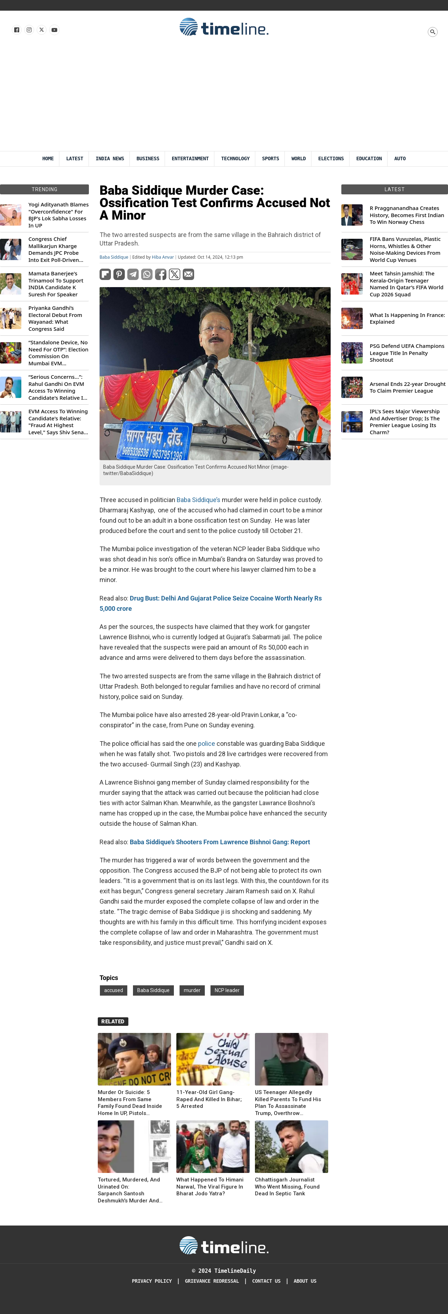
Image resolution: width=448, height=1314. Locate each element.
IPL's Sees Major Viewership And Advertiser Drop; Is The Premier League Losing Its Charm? (405, 422)
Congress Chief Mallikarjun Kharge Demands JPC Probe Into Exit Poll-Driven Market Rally (53, 249)
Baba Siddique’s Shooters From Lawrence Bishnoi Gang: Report (220, 842)
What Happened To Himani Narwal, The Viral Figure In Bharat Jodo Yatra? (210, 1186)
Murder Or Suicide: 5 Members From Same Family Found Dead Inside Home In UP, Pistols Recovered (130, 1103)
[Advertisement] (224, 97)
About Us (305, 1281)
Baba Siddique (114, 257)
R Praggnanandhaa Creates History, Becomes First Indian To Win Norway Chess (407, 215)
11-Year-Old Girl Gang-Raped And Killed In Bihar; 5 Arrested (209, 1099)
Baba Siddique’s (198, 499)
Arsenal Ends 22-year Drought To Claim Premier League (408, 387)
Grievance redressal (212, 1281)
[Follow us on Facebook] (16, 30)
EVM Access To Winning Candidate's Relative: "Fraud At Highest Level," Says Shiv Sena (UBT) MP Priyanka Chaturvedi (58, 422)
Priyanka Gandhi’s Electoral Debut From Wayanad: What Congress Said (55, 318)
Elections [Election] (331, 158)
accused (113, 990)
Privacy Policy (152, 1281)
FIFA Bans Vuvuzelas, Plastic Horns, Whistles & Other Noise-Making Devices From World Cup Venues (405, 249)
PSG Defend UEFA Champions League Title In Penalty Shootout (407, 353)
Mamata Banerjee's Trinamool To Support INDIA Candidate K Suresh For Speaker (56, 284)
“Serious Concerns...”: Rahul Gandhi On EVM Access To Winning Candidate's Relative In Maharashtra (57, 387)
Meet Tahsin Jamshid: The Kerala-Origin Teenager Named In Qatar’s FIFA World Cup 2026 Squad (406, 284)
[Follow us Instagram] (28, 30)
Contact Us (266, 1281)
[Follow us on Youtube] (54, 30)
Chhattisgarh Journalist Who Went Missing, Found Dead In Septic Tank (287, 1186)
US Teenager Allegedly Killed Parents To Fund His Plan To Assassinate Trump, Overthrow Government (288, 1103)
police (206, 743)
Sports (270, 158)
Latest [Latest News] (74, 158)
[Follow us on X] (41, 30)
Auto (400, 158)
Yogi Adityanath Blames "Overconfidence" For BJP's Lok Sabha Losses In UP (58, 215)
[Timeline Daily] (224, 1245)
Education (369, 158)
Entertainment (190, 158)
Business (148, 158)
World (299, 158)
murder (192, 990)
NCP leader (227, 990)
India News (110, 158)
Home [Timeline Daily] (48, 158)
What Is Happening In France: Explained (407, 318)
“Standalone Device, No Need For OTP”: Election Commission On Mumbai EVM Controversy (58, 353)
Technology (235, 158)
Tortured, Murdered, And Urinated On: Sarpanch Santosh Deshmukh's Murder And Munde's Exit (129, 1190)
